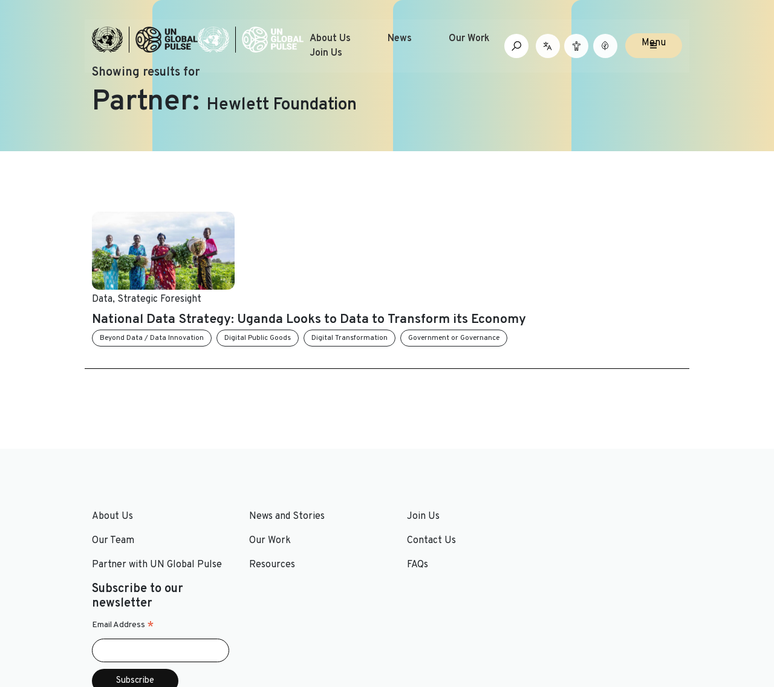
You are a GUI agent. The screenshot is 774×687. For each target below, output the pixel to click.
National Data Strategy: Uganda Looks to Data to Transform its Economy (451, 249)
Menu (654, 43)
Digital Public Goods (409, 281)
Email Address (576, 496)
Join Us (326, 53)
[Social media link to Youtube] (600, 613)
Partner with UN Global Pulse (157, 508)
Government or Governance (605, 281)
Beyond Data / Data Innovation (303, 281)
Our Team (113, 484)
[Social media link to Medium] (648, 613)
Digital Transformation (501, 281)
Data (253, 219)
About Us (330, 39)
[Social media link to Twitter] (561, 613)
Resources (266, 508)
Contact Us (418, 484)
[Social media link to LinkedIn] (581, 613)
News (400, 39)
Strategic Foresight (310, 219)
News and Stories (281, 460)
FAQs (404, 508)
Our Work (469, 39)
